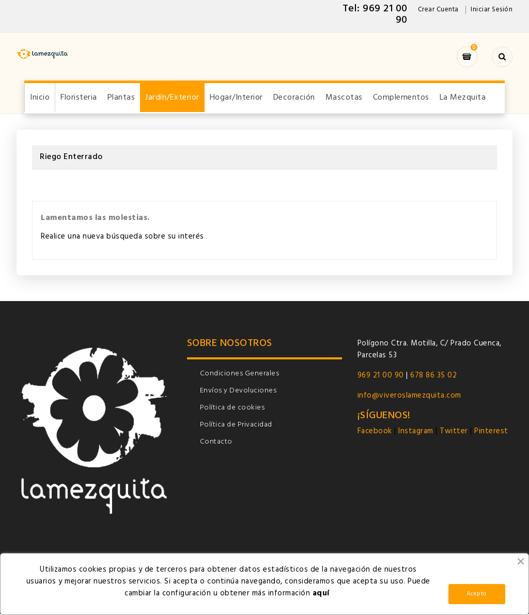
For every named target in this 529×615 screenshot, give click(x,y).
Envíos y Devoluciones (238, 392)
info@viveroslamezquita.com (409, 396)
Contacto (216, 443)
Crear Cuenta (438, 9)
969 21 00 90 (380, 376)
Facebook (376, 432)
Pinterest (491, 432)
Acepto (476, 594)
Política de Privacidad (236, 426)
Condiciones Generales (239, 375)
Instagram (415, 432)
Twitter (454, 432)
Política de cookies (232, 409)
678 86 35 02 (433, 376)
